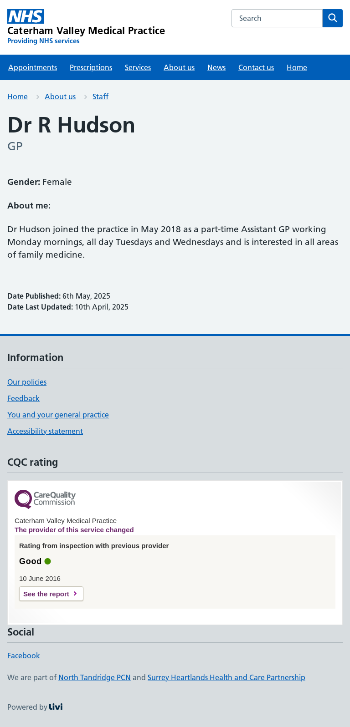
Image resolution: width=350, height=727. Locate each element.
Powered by (34, 707)
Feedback (23, 398)
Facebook (23, 655)
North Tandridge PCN (94, 677)
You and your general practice (58, 414)
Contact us (256, 67)
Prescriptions (91, 67)
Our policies (26, 381)
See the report (46, 594)
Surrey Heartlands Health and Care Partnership (226, 677)
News (216, 67)
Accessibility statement (45, 431)
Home (297, 67)
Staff (100, 96)
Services (138, 67)
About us (179, 67)
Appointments (32, 67)
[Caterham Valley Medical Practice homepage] (86, 27)
